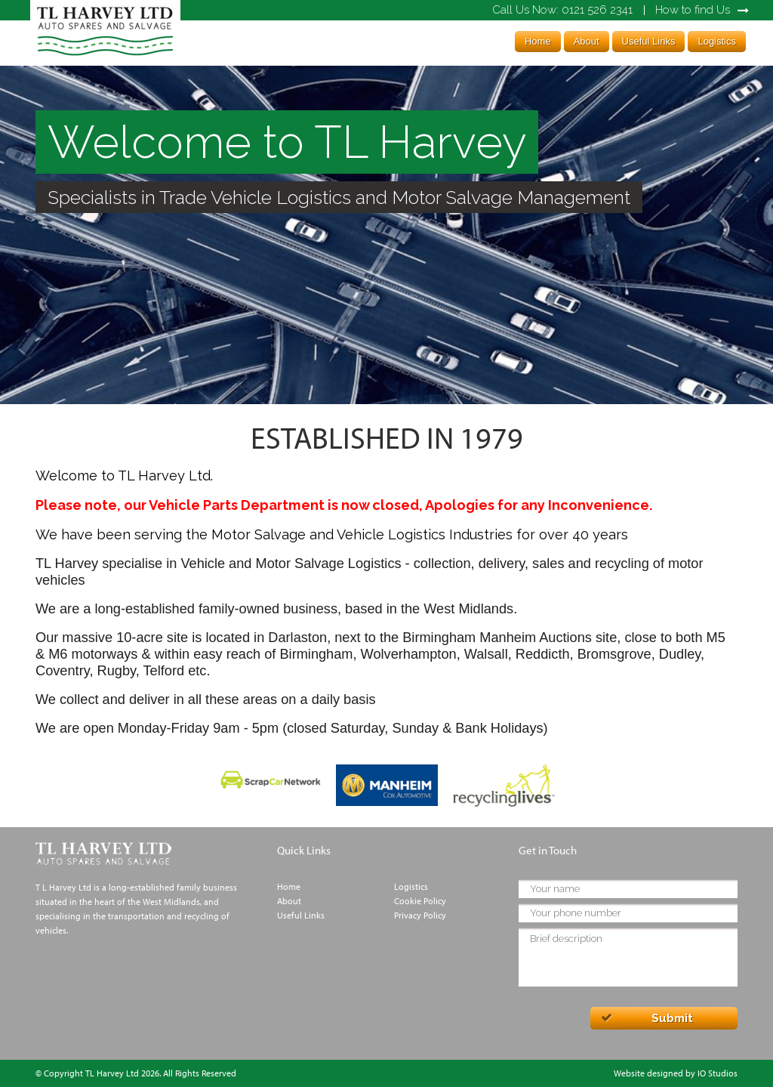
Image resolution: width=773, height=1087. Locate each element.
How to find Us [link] (692, 10)
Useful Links (649, 41)
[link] (105, 56)
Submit (672, 1018)
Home (538, 41)
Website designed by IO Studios (676, 1073)
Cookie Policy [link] (420, 900)
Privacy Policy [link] (420, 915)
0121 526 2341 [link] (562, 10)
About (586, 41)
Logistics (717, 41)
